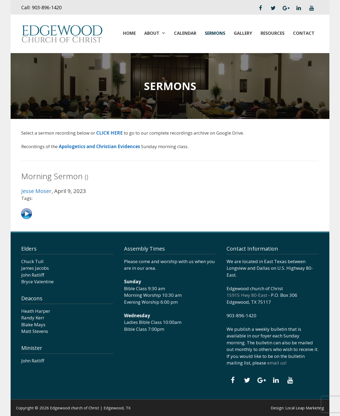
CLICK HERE (109, 133)
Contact (303, 33)
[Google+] (285, 8)
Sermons (215, 33)
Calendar (185, 33)
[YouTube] (311, 8)
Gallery (243, 33)
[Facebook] (260, 8)
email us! (276, 363)
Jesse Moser (36, 191)
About (157, 33)
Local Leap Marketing (304, 407)
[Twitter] (273, 8)
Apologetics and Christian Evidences (99, 146)
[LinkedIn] (298, 8)
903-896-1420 (47, 7)
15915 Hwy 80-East (247, 295)
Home (129, 33)
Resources (272, 33)
